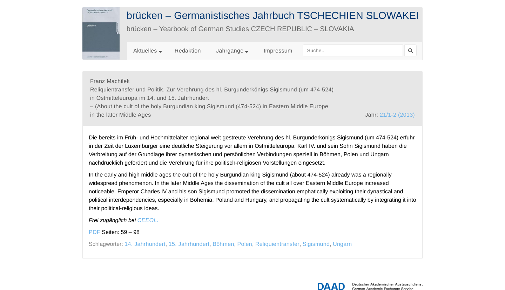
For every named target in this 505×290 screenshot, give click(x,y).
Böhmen (223, 244)
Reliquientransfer (277, 244)
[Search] (410, 50)
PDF (94, 232)
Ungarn (342, 244)
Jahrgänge (232, 51)
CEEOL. (148, 220)
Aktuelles (145, 51)
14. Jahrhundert (145, 244)
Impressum (278, 51)
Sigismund (316, 244)
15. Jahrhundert (189, 244)
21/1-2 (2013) (397, 115)
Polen (244, 244)
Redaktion (188, 51)
